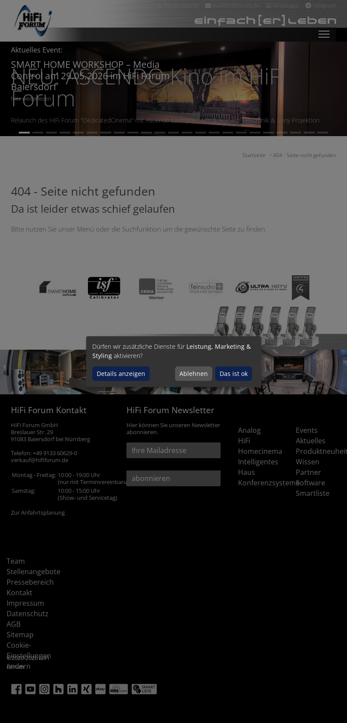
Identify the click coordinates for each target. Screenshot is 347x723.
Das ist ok (234, 373)
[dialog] (173, 361)
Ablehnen (193, 373)
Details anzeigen (121, 373)
